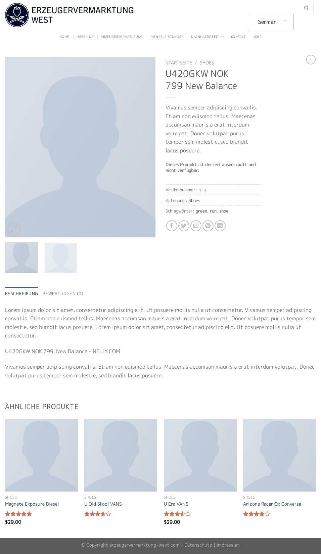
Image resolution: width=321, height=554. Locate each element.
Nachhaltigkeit (207, 37)
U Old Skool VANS (103, 504)
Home (64, 36)
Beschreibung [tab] (21, 293)
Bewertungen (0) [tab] (63, 293)
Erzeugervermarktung (122, 36)
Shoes (207, 62)
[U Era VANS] (200, 455)
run (213, 211)
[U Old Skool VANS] (120, 455)
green (201, 211)
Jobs (257, 36)
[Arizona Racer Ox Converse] (279, 455)
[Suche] (306, 8)
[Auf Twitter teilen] (183, 225)
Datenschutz (198, 545)
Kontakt (238, 36)
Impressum (228, 545)
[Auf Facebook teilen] (171, 225)
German (267, 22)
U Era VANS (176, 504)
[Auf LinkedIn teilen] (220, 225)
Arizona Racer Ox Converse (272, 504)
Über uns (85, 36)
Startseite (179, 62)
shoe (223, 211)
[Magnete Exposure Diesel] (41, 455)
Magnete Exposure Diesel (32, 504)
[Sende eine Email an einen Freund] (195, 225)
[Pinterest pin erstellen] (208, 225)
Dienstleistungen (167, 36)
